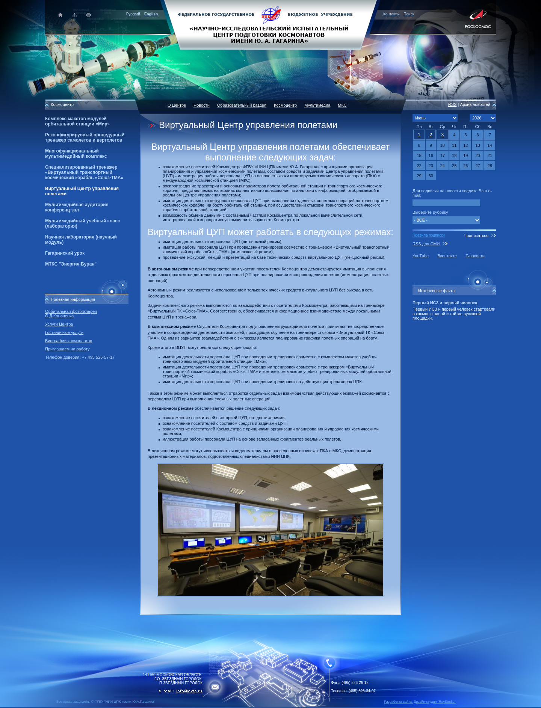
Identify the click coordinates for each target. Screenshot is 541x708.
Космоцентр (285, 105)
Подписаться (476, 235)
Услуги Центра (59, 324)
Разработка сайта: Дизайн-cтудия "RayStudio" (420, 701)
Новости (201, 105)
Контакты (391, 14)
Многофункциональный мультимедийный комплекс (76, 153)
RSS (452, 104)
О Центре (177, 105)
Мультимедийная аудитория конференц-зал (77, 207)
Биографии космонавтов (68, 340)
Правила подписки (429, 235)
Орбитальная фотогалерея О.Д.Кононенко (71, 313)
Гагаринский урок (65, 253)
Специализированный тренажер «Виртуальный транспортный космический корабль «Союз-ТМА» (84, 172)
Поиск (408, 14)
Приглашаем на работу (67, 349)
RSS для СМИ (426, 244)
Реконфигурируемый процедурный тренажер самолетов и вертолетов (84, 137)
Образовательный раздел (241, 105)
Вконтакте (446, 256)
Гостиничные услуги (64, 332)
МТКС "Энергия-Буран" (71, 264)
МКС (342, 105)
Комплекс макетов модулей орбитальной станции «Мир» (77, 121)
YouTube (421, 256)
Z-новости (475, 256)
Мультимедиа (317, 105)
